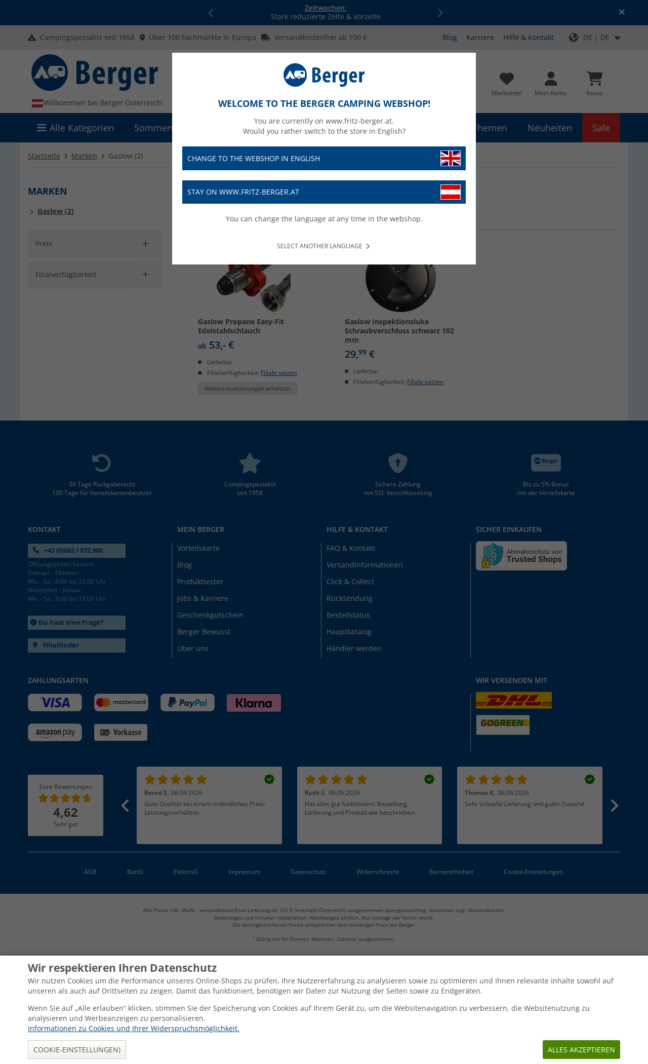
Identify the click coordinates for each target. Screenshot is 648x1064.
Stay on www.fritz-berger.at (324, 192)
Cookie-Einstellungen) (76, 1049)
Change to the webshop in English (324, 158)
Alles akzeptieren (581, 1049)
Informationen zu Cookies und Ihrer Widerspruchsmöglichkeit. (133, 1028)
